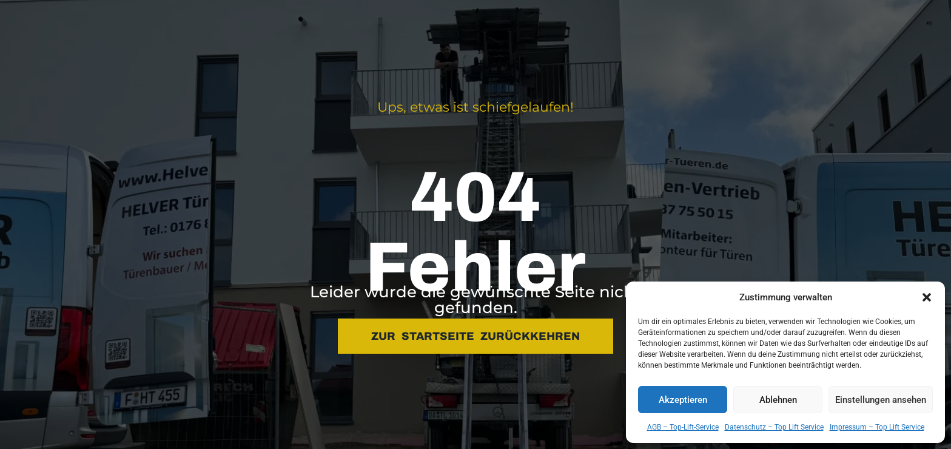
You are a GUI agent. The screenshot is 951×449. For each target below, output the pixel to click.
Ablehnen (778, 399)
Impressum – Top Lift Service (877, 427)
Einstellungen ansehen (880, 399)
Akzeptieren (683, 399)
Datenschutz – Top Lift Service (774, 427)
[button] (927, 297)
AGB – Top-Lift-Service (683, 427)
